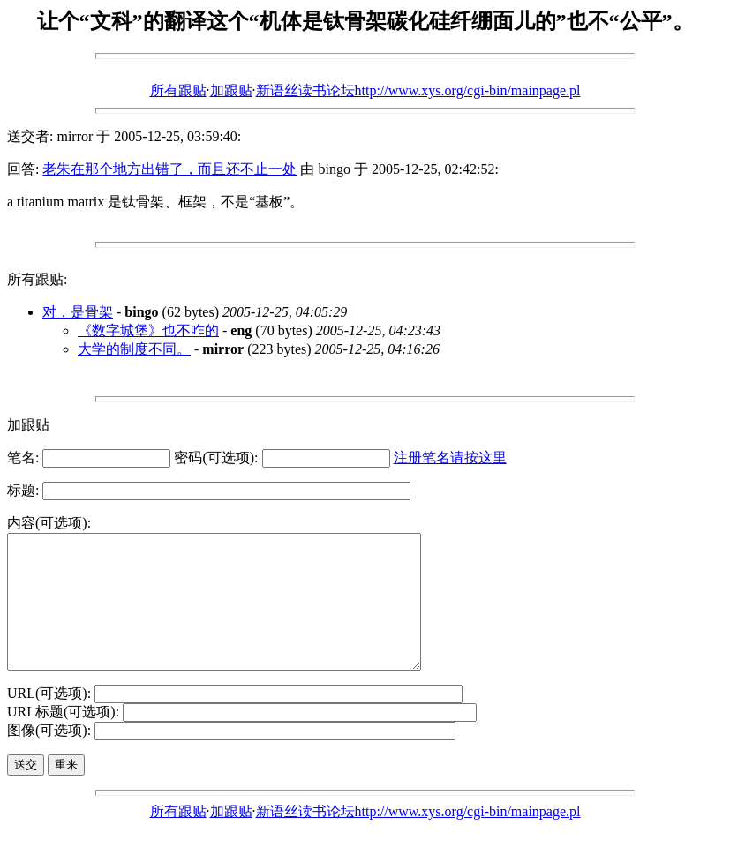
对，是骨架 (77, 311)
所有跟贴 (178, 90)
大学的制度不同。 (134, 348)
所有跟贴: (37, 279)
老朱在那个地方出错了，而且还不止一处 (169, 168)
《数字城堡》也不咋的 (148, 330)
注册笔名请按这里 (450, 457)
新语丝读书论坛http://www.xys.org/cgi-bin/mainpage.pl (418, 90)
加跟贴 (231, 90)
